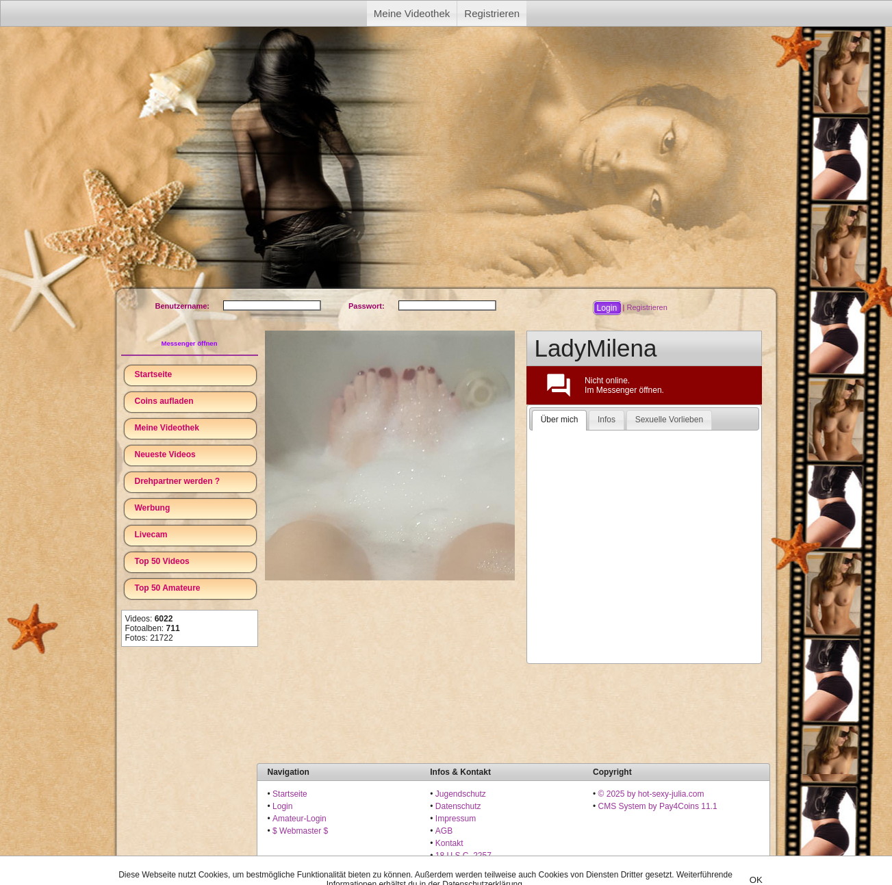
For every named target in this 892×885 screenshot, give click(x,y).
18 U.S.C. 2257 (463, 855)
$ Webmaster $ (300, 831)
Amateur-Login (299, 818)
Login (282, 806)
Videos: (149, 619)
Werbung (152, 508)
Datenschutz (458, 806)
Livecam (151, 534)
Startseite (154, 374)
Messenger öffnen (189, 343)
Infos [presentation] (606, 419)
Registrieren (492, 13)
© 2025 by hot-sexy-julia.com (651, 794)
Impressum (455, 818)
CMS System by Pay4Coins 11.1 (657, 806)
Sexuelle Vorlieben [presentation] (669, 419)
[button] (606, 308)
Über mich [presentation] (559, 419)
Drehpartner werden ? (177, 481)
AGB (444, 831)
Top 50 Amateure (168, 588)
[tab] (559, 420)
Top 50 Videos (162, 561)
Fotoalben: (152, 628)
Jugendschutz (460, 794)
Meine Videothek (412, 13)
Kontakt (449, 843)
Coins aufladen (164, 401)
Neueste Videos (165, 454)
